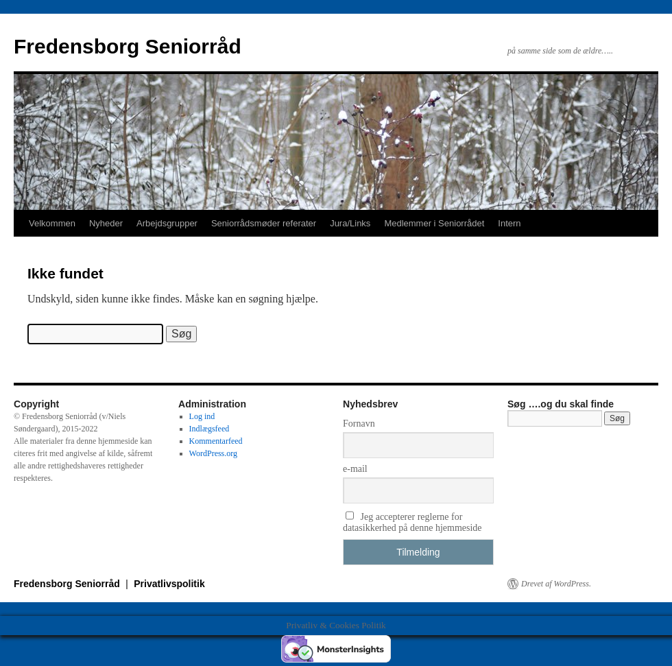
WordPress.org (213, 453)
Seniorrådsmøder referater (263, 223)
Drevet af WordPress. (556, 583)
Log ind (202, 416)
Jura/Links (350, 223)
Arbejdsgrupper (166, 223)
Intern (509, 223)
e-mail (355, 469)
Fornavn (359, 423)
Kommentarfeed (216, 441)
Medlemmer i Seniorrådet (434, 223)
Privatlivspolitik (169, 583)
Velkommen (52, 223)
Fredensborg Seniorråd (127, 46)
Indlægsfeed (209, 428)
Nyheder (106, 223)
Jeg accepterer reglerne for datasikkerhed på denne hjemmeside (412, 522)
